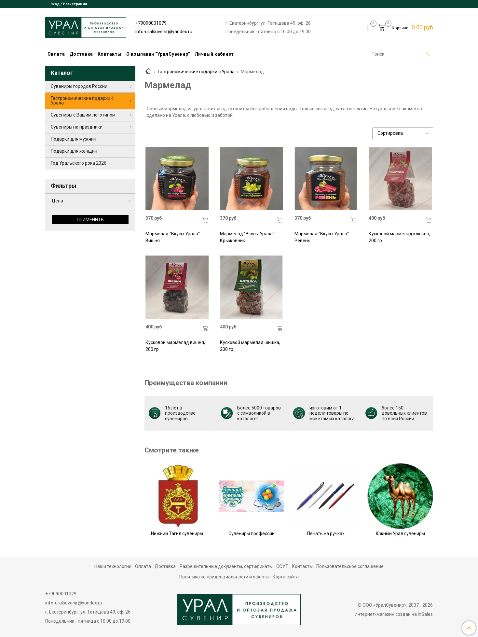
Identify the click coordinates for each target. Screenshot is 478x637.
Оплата (56, 54)
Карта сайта (286, 576)
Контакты (110, 54)
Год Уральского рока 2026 (78, 163)
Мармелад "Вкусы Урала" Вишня (172, 237)
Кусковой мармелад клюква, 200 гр (399, 237)
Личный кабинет (214, 54)
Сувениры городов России (79, 86)
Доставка (81, 54)
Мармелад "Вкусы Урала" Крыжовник (247, 237)
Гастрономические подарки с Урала (196, 71)
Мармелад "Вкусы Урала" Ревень (321, 237)
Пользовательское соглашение (350, 566)
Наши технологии (112, 566)
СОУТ (282, 566)
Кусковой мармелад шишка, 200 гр (250, 346)
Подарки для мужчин (73, 139)
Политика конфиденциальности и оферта (224, 576)
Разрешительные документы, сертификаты (226, 566)
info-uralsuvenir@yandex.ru (163, 31)
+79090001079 (151, 23)
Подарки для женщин (74, 151)
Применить (90, 219)
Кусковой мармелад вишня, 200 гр (175, 346)
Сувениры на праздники (76, 127)
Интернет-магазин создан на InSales (394, 614)
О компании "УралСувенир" (158, 54)
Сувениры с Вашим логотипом (83, 115)
